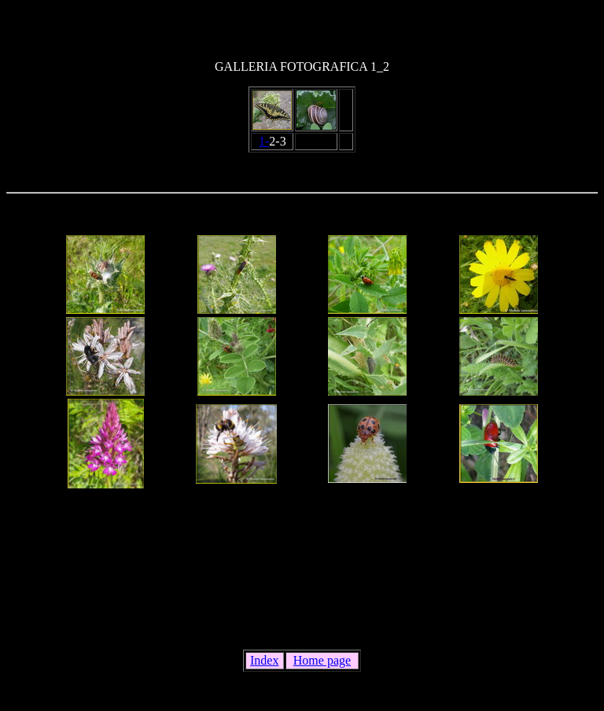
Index (264, 660)
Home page (322, 660)
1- (264, 141)
